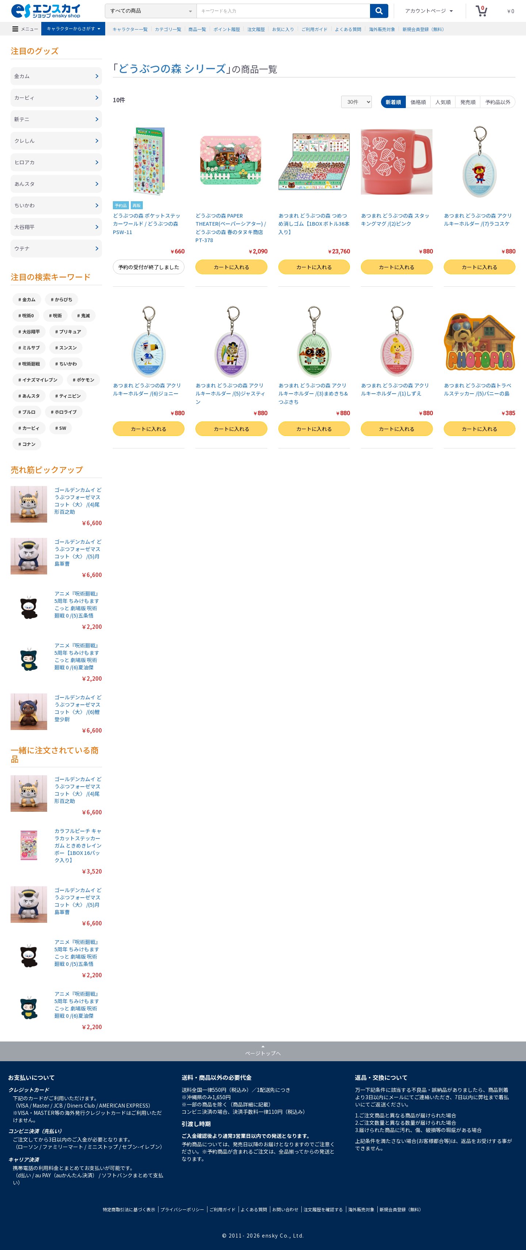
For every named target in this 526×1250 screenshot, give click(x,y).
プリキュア (70, 331)
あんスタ (31, 396)
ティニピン (70, 396)
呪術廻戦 (31, 363)
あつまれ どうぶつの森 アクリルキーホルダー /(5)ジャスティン (230, 393)
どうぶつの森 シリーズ (172, 68)
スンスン (68, 347)
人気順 (443, 102)
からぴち (63, 299)
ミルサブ (31, 347)
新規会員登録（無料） (424, 29)
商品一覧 (197, 29)
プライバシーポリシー (182, 1209)
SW (62, 428)
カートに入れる (231, 267)
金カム (28, 299)
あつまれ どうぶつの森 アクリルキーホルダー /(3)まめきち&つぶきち (313, 393)
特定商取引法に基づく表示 (129, 1209)
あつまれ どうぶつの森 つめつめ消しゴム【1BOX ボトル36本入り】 (314, 224)
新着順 (393, 102)
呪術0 (28, 315)
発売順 (468, 102)
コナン (28, 444)
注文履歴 (256, 29)
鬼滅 (85, 315)
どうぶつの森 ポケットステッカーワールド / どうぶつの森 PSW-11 (146, 224)
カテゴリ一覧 (168, 29)
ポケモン (85, 379)
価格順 (418, 102)
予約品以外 (498, 102)
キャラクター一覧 (130, 29)
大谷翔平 (31, 331)
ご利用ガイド (314, 29)
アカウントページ (426, 10)
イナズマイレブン (39, 379)
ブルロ (28, 412)
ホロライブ (66, 412)
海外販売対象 (382, 29)
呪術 (57, 315)
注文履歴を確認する (323, 1209)
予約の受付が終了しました (148, 267)
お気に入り (283, 29)
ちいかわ (68, 363)
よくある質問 (348, 29)
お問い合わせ (285, 1209)
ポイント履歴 (227, 29)
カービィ (31, 428)
